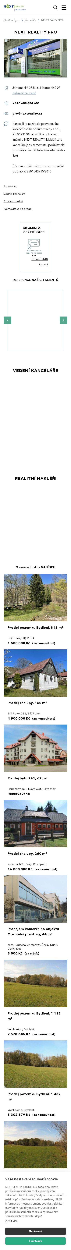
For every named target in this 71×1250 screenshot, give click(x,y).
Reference (10, 186)
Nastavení (35, 1231)
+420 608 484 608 (26, 103)
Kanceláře (30, 20)
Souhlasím (35, 1241)
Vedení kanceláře (15, 194)
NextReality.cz (12, 20)
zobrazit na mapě (24, 93)
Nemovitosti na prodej (18, 209)
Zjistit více (11, 1221)
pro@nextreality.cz (27, 114)
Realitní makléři (13, 201)
